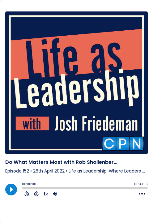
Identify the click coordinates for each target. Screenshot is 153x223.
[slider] (23, 189)
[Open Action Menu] (142, 194)
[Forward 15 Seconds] (36, 193)
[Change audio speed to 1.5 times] (45, 193)
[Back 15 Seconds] (27, 193)
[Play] (11, 189)
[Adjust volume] (54, 193)
